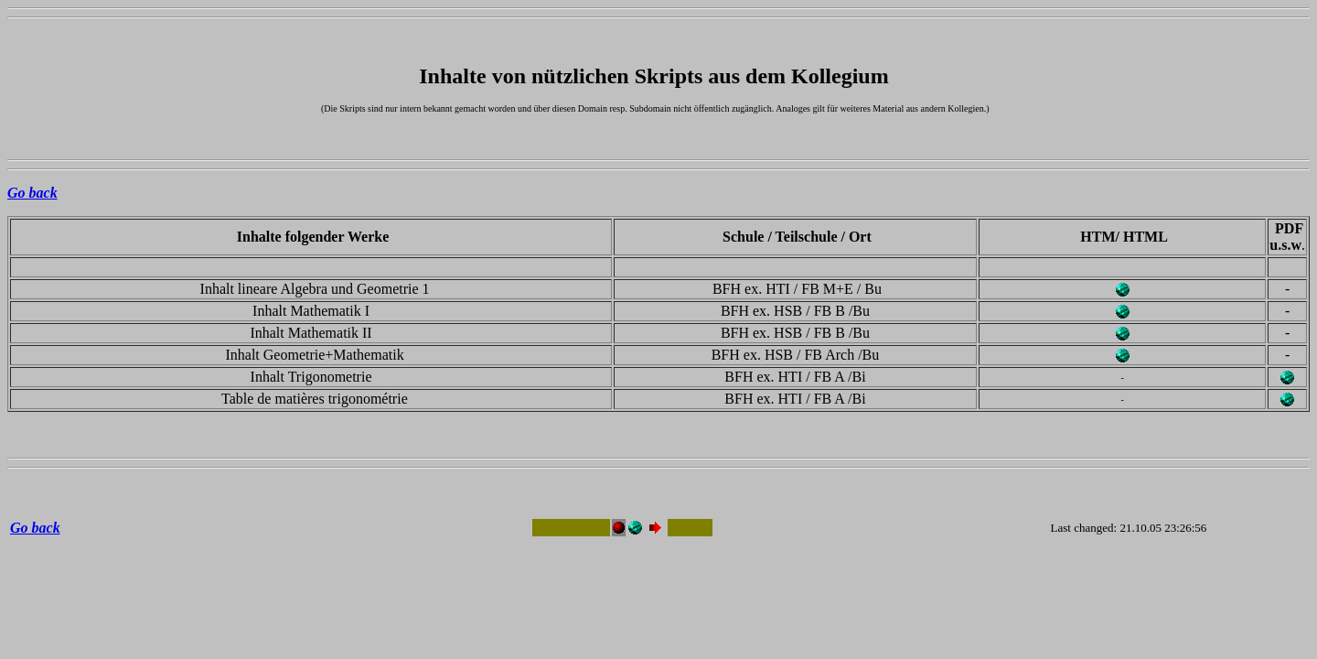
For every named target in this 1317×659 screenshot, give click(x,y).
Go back (32, 192)
